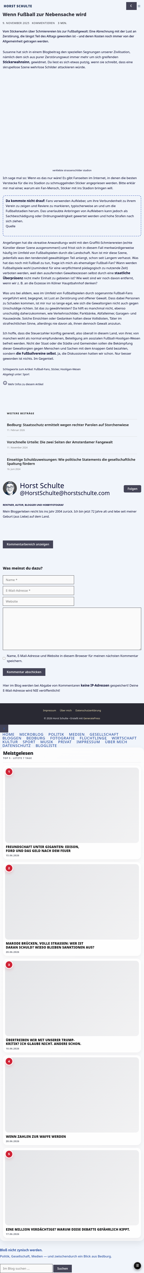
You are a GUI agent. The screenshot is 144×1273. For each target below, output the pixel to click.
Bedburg (35, 738)
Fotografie (62, 738)
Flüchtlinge (93, 738)
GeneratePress (91, 718)
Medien (77, 734)
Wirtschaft (124, 738)
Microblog (31, 734)
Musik (46, 742)
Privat (65, 742)
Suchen (62, 1268)
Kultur (10, 742)
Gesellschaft (104, 734)
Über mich (66, 710)
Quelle (11, 226)
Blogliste (46, 746)
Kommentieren (43, 23)
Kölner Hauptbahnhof (67, 283)
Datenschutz (16, 746)
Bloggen (12, 738)
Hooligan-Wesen (70, 369)
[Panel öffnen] (137, 1265)
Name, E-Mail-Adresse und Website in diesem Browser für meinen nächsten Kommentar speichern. (72, 658)
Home (8, 734)
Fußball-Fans (42, 369)
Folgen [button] (132, 489)
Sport (26, 374)
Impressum (49, 710)
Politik (56, 734)
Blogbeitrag (51, 52)
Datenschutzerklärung (88, 710)
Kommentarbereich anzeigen (28, 544)
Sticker (55, 369)
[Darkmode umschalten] (131, 6)
